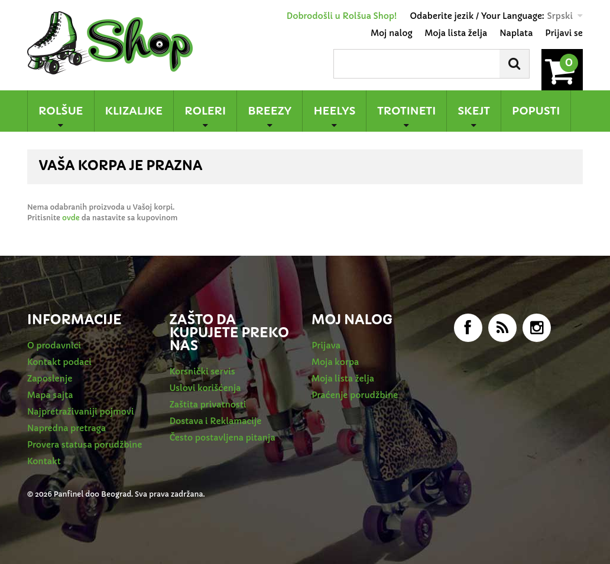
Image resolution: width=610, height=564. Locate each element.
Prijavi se (564, 33)
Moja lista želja (456, 33)
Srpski (560, 16)
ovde (71, 217)
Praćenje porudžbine (355, 395)
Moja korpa (335, 362)
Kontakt (44, 461)
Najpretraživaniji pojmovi (80, 411)
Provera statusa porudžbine (84, 444)
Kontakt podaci (59, 362)
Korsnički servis (202, 371)
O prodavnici (54, 345)
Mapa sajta (50, 395)
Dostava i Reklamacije (216, 421)
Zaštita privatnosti (208, 404)
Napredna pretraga (66, 428)
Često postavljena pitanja (222, 437)
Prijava (326, 345)
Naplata (516, 33)
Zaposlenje (49, 378)
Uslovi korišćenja (205, 388)
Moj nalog (391, 33)
